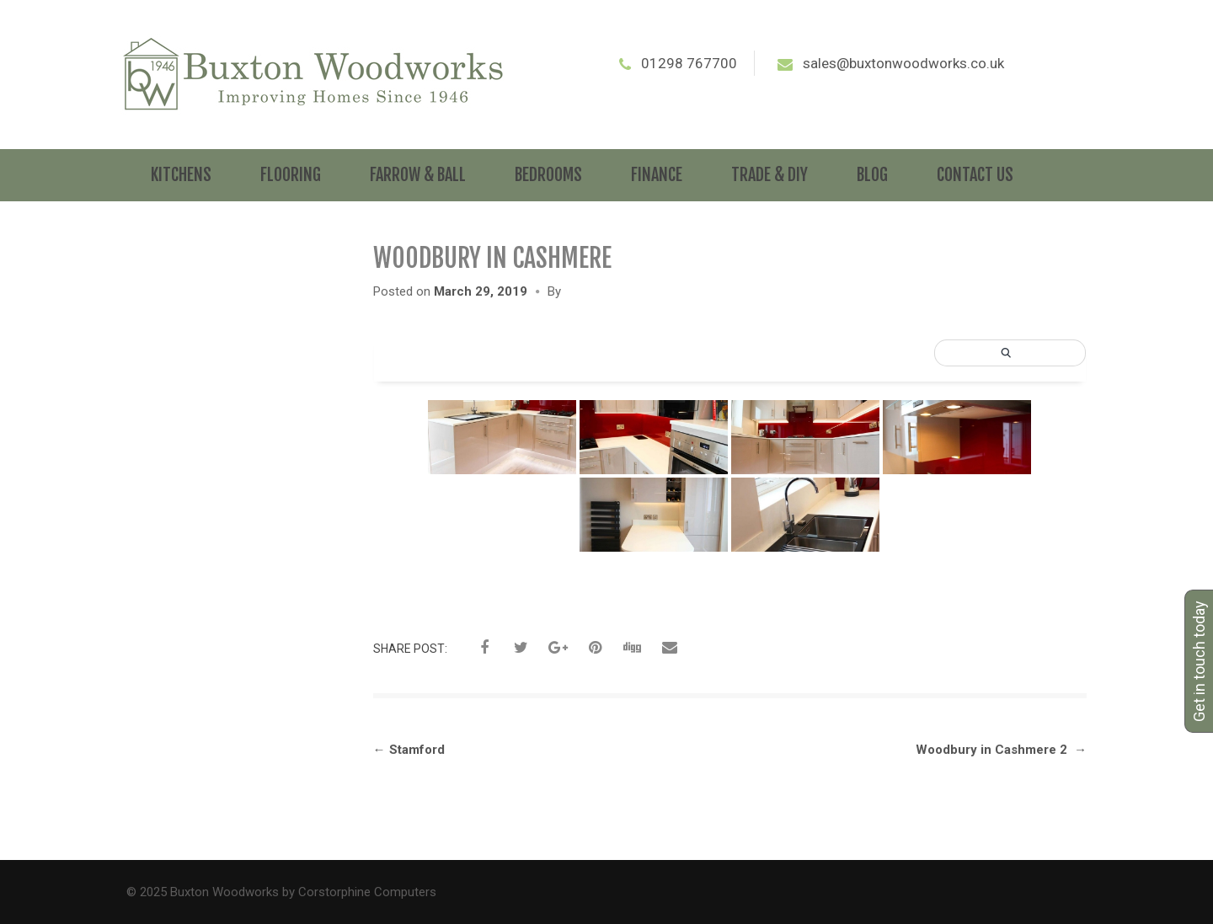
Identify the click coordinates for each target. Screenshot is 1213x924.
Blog (872, 174)
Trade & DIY (769, 174)
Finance (656, 174)
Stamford (409, 749)
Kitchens (181, 174)
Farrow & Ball (418, 174)
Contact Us (975, 174)
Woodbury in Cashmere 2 (1001, 749)
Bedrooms (548, 174)
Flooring (290, 174)
